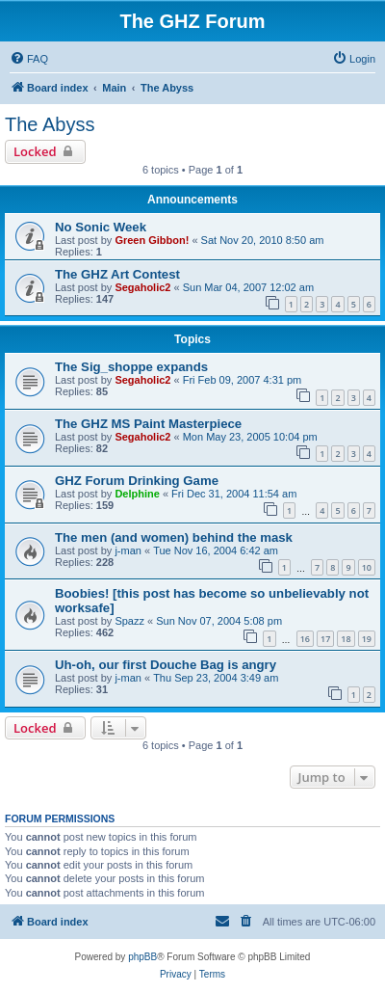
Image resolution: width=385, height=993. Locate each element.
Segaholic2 (142, 287)
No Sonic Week (100, 227)
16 (305, 638)
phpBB (142, 957)
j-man (128, 550)
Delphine (137, 493)
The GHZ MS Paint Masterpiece (148, 423)
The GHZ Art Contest (117, 274)
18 (345, 638)
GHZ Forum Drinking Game (136, 480)
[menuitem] (29, 58)
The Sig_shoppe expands (131, 367)
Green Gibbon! (152, 240)
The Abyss (49, 124)
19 (367, 638)
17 (325, 638)
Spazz (129, 621)
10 (367, 567)
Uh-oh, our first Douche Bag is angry (165, 665)
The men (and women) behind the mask (174, 537)
